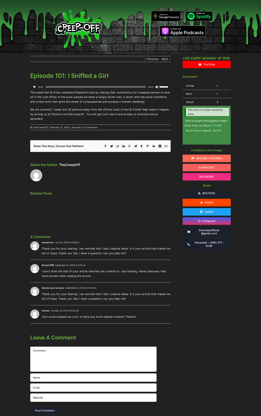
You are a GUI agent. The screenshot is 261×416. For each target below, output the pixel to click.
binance (46, 310)
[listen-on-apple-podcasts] (183, 27)
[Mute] (157, 87)
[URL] (93, 397)
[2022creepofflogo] (78, 4)
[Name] (93, 377)
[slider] (96, 87)
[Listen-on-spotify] (199, 11)
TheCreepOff (41, 127)
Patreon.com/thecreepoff (67, 114)
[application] (100, 87)
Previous (152, 59)
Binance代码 (48, 265)
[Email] (93, 387)
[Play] (34, 87)
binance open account (53, 288)
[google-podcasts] (166, 12)
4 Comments (91, 127)
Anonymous (48, 242)
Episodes (77, 127)
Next (165, 59)
